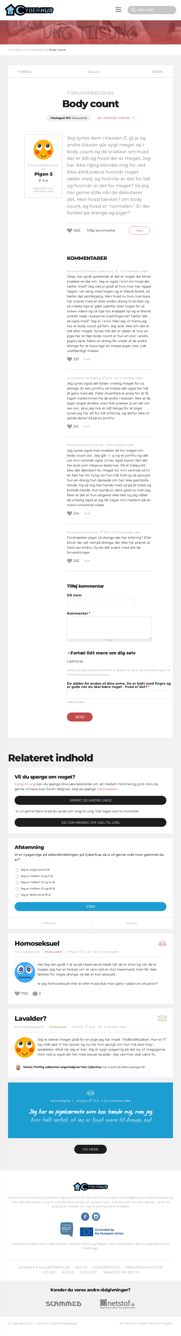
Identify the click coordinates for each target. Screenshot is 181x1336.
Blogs (68, 1272)
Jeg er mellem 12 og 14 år (38, 882)
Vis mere (90, 1149)
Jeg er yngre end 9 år (35, 869)
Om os (81, 1267)
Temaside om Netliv (121, 1272)
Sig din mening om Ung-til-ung (91, 822)
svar (87, 359)
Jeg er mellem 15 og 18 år (38, 888)
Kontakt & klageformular (44, 1267)
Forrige (24, 71)
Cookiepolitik (106, 1267)
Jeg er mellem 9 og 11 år (37, 876)
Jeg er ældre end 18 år (36, 894)
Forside (13, 49)
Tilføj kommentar (101, 230)
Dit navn (74, 595)
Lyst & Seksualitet (33, 49)
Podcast (88, 1272)
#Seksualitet (53, 952)
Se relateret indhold (116, 117)
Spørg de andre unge (91, 800)
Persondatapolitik (144, 1267)
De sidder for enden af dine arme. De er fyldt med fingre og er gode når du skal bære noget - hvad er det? (119, 685)
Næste (157, 71)
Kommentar (78, 613)
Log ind (48, 1272)
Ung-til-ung (26, 784)
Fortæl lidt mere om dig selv (103, 653)
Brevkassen (108, 789)
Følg (139, 230)
